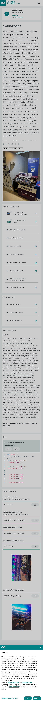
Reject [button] (27, 698)
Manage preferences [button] (9, 698)
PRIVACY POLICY (13, 682)
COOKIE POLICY (27, 682)
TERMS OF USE (14, 687)
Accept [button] (37, 698)
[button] (41, 647)
